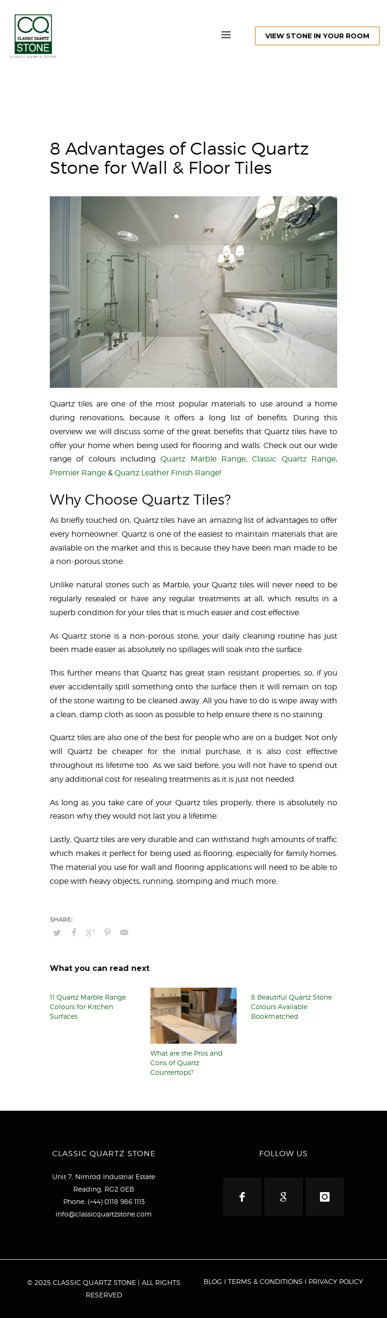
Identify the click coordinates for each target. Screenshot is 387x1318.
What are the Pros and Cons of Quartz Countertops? (186, 1062)
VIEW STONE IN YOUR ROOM (317, 36)
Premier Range (78, 472)
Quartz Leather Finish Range (166, 472)
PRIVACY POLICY (335, 1281)
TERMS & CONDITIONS (265, 1281)
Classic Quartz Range (294, 458)
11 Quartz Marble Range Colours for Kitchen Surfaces (88, 1006)
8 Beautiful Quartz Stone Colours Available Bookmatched (291, 1006)
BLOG (213, 1281)
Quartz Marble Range (203, 458)
